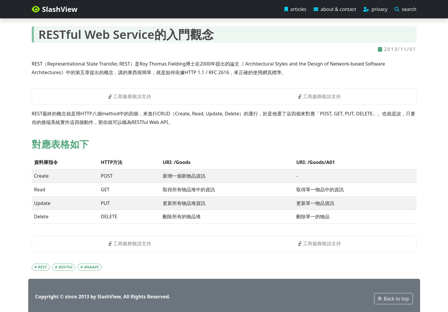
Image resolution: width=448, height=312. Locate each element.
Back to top (393, 298)
